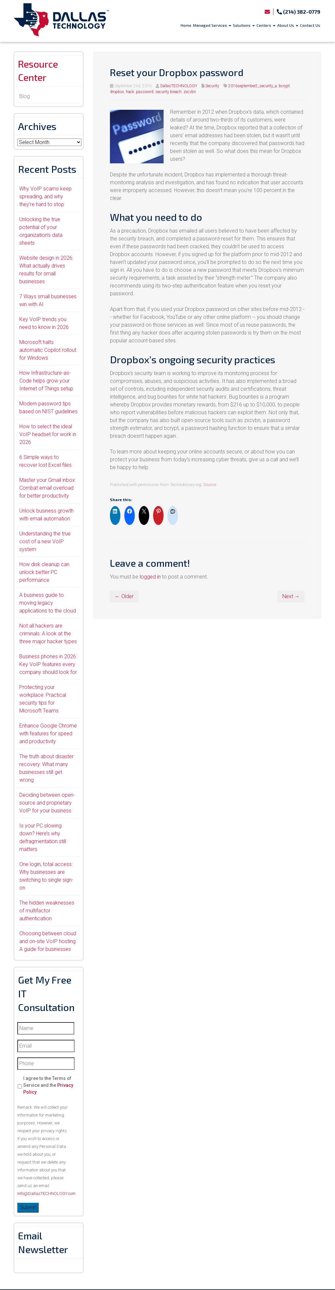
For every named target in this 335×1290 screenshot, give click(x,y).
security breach (168, 92)
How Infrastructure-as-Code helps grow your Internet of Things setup (46, 381)
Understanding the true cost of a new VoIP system (45, 542)
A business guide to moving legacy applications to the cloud (47, 603)
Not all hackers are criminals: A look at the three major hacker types (48, 634)
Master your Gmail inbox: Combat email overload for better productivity (47, 488)
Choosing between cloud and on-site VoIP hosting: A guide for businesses (48, 942)
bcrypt (284, 86)
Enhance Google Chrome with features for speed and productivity (48, 734)
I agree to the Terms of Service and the (48, 1085)
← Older (124, 596)
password (144, 92)
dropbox (117, 92)
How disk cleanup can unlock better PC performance (44, 573)
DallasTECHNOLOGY (178, 86)
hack (130, 92)
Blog (24, 97)
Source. (210, 484)
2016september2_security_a (252, 86)
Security (212, 86)
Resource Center (39, 71)
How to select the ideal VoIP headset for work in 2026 (47, 435)
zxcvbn (190, 92)
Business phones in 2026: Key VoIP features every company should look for (48, 665)
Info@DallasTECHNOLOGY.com (46, 1194)
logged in (150, 577)
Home (186, 25)
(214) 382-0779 (298, 11)
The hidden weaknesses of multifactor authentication (46, 911)
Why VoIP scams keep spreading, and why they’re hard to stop (45, 197)
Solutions (244, 25)
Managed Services (212, 25)
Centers (265, 25)
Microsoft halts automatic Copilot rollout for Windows (47, 351)
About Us (287, 25)
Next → (291, 596)
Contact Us (310, 25)
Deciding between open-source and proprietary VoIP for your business (47, 803)
